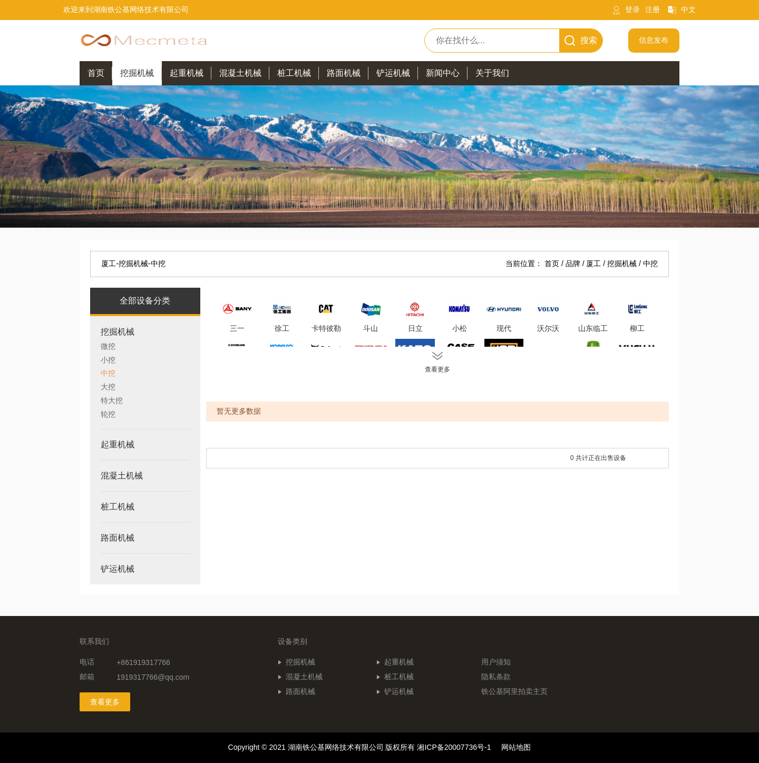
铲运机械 (399, 691)
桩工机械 (399, 676)
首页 (95, 73)
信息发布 (653, 40)
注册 (652, 9)
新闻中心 (443, 73)
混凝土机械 (304, 676)
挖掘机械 (300, 662)
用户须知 (496, 662)
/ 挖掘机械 (621, 263)
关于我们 (492, 73)
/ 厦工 (593, 263)
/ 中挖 (648, 263)
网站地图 (516, 747)
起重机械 (399, 662)
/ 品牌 (571, 263)
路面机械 (300, 691)
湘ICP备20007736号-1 (454, 747)
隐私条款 (496, 676)
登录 (632, 9)
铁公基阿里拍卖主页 (514, 691)
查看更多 (105, 702)
